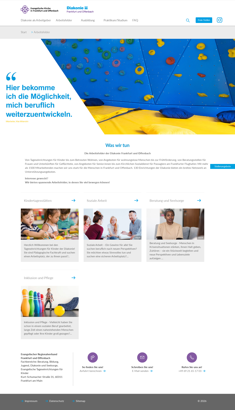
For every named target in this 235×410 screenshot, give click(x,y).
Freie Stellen (204, 20)
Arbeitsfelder (64, 20)
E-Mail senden (142, 371)
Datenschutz (54, 401)
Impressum (29, 401)
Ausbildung (88, 20)
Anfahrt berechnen (93, 371)
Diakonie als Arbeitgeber (36, 20)
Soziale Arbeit (97, 200)
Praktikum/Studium (115, 20)
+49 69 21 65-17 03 (191, 371)
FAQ (135, 20)
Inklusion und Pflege (38, 278)
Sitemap (78, 401)
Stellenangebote (223, 166)
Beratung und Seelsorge (167, 200)
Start (24, 32)
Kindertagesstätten (38, 200)
